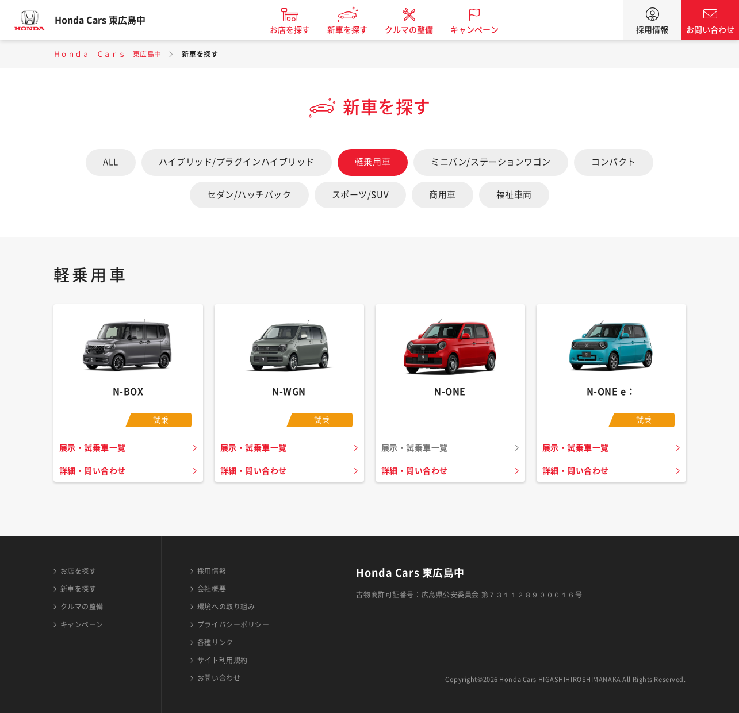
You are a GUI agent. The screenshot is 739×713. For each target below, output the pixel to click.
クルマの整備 (421, 30)
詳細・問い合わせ (95, 471)
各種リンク (215, 642)
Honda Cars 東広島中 (112, 20)
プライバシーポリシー (233, 624)
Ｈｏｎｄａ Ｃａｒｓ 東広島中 (107, 54)
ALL (110, 162)
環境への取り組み (226, 606)
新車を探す (359, 30)
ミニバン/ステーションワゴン (491, 162)
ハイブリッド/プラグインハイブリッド (237, 162)
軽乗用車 (372, 162)
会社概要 (211, 588)
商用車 (442, 194)
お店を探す (302, 30)
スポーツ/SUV (360, 194)
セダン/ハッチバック (249, 194)
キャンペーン (486, 30)
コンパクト (613, 162)
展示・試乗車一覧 (95, 448)
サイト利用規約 (222, 660)
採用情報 (652, 30)
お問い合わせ (710, 30)
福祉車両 (514, 194)
